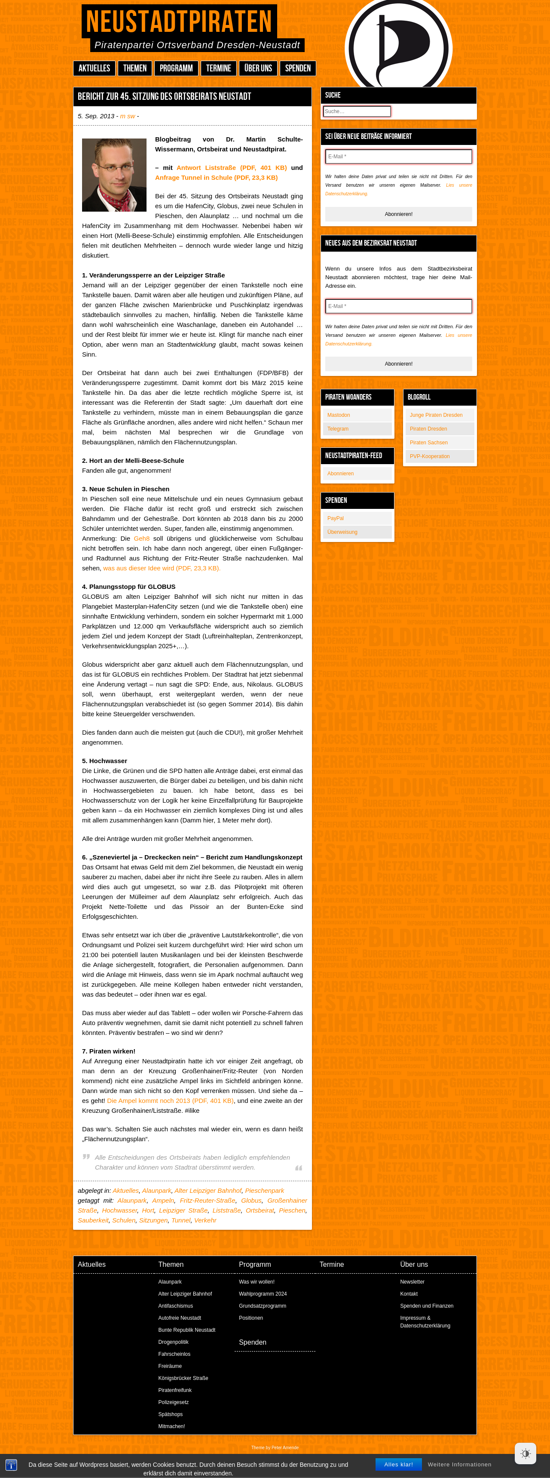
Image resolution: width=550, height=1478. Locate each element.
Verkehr (205, 1220)
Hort (148, 1210)
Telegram (337, 429)
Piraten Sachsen (429, 443)
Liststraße (227, 1210)
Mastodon (338, 415)
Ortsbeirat (260, 1210)
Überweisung (342, 532)
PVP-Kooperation (430, 456)
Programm (176, 68)
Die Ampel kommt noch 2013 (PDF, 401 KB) (170, 1100)
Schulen (123, 1220)
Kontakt (409, 1294)
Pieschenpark (264, 1190)
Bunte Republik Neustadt (187, 1330)
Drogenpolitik (174, 1342)
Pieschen (292, 1210)
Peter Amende (285, 1447)
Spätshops (171, 1414)
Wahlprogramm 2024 (263, 1294)
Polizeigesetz (174, 1402)
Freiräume (170, 1366)
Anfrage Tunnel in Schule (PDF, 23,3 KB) (216, 177)
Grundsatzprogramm (262, 1306)
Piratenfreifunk (175, 1390)
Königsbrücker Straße (183, 1378)
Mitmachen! (172, 1426)
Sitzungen (153, 1220)
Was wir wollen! (257, 1282)
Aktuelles (94, 68)
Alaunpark (156, 1190)
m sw (127, 116)
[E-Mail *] (398, 156)
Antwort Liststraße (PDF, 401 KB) (232, 167)
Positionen (251, 1318)
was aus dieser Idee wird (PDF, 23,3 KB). (161, 568)
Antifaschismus (176, 1306)
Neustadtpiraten (179, 22)
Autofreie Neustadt (180, 1318)
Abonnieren (340, 474)
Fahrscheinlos (175, 1354)
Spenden (298, 68)
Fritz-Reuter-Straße (207, 1200)
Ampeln (163, 1200)
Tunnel (181, 1220)
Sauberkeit (93, 1220)
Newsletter (412, 1282)
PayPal (335, 518)
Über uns (258, 68)
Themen (135, 68)
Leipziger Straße (183, 1210)
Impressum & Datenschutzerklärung (425, 1322)
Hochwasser (119, 1210)
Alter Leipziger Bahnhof (207, 1190)
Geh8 (142, 538)
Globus (251, 1200)
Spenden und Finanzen (426, 1306)
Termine (218, 68)
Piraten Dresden (428, 429)
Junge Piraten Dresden (436, 415)
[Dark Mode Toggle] (525, 1453)
